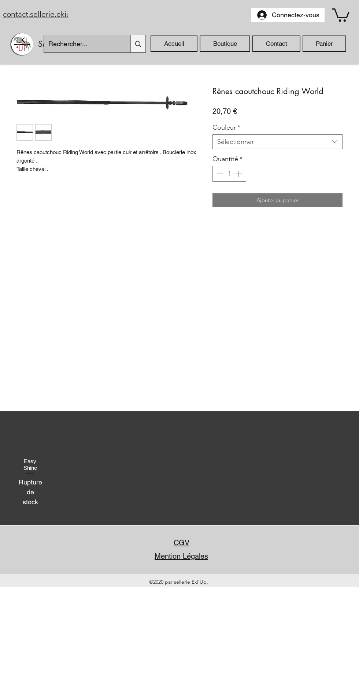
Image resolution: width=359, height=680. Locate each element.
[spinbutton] (229, 173)
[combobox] (277, 141)
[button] (340, 14)
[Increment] (239, 173)
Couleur (226, 127)
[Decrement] (219, 173)
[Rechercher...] (81, 43)
